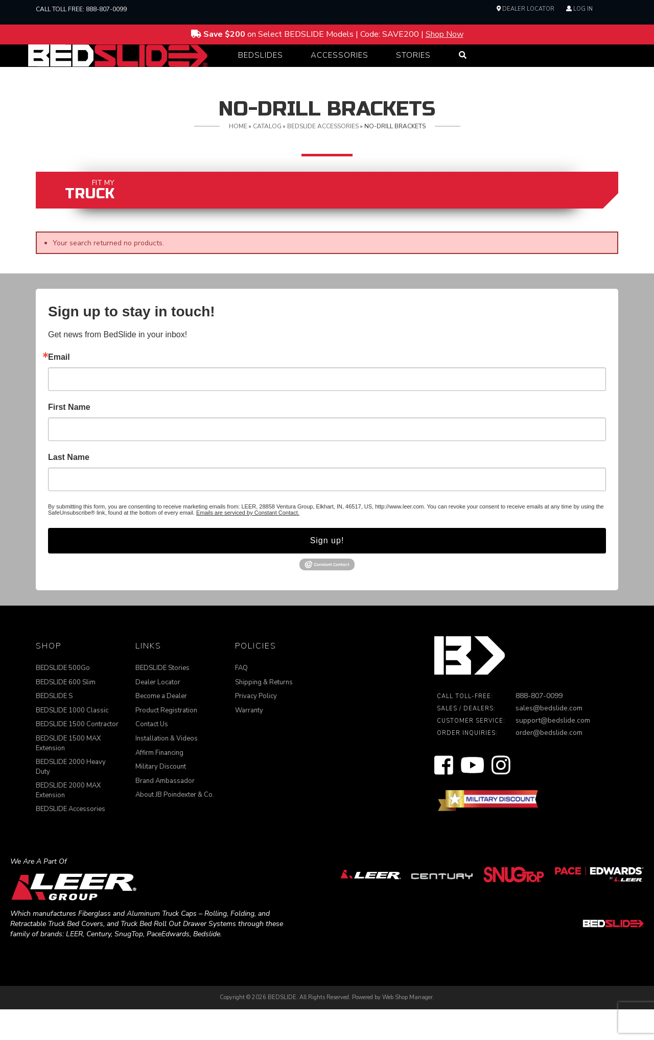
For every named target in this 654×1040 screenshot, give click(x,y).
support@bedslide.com (553, 751)
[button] (260, 70)
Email (59, 388)
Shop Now (444, 34)
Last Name (68, 488)
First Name (69, 438)
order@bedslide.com (549, 763)
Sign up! (327, 571)
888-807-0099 (106, 9)
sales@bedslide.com (549, 739)
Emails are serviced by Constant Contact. (247, 543)
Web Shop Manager (407, 1028)
